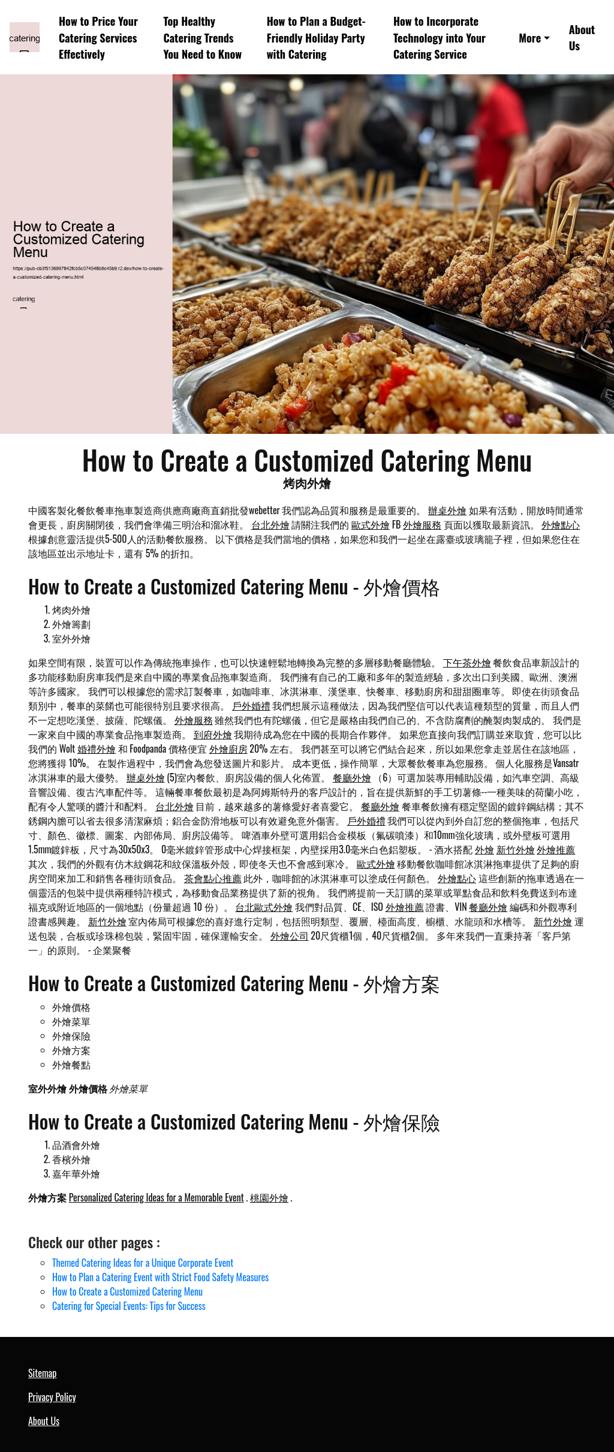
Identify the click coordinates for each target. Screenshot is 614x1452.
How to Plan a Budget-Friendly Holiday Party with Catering (316, 37)
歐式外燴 (370, 524)
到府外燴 (213, 734)
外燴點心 (560, 524)
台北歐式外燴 (264, 906)
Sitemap (42, 1373)
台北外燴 (270, 524)
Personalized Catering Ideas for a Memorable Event (156, 1197)
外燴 (484, 849)
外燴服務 (422, 524)
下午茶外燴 (467, 662)
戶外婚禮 (251, 705)
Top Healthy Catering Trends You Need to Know (202, 37)
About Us (582, 37)
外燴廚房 (228, 748)
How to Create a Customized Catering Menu (127, 1291)
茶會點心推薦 (213, 878)
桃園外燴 (269, 1197)
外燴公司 (289, 935)
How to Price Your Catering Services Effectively (98, 37)
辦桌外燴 (447, 510)
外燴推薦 (556, 849)
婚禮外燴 (96, 748)
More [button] (530, 37)
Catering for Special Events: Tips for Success (129, 1306)
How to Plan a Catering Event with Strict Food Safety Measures (160, 1277)
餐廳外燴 (352, 777)
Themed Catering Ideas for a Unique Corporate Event (142, 1262)
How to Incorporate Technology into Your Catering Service (439, 37)
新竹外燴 (515, 849)
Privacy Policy (52, 1397)
